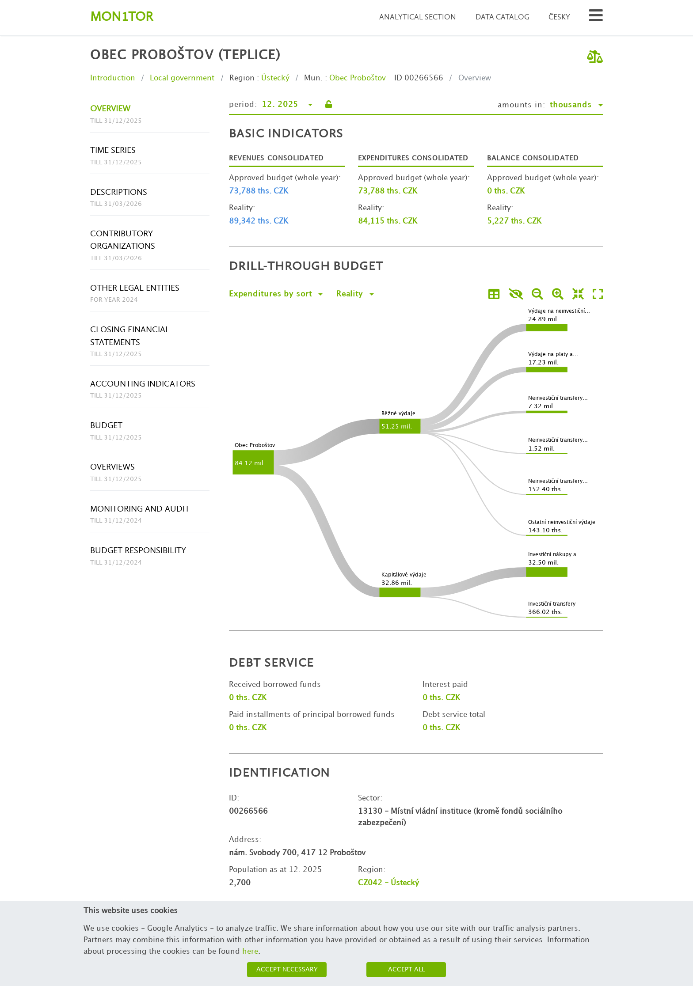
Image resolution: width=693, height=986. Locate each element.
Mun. (313, 78)
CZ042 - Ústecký (388, 883)
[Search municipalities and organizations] (596, 18)
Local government (182, 78)
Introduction (112, 78)
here (250, 951)
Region (242, 78)
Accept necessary (287, 969)
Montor (121, 17)
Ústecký (275, 78)
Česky (559, 17)
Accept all (406, 969)
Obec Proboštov (357, 78)
